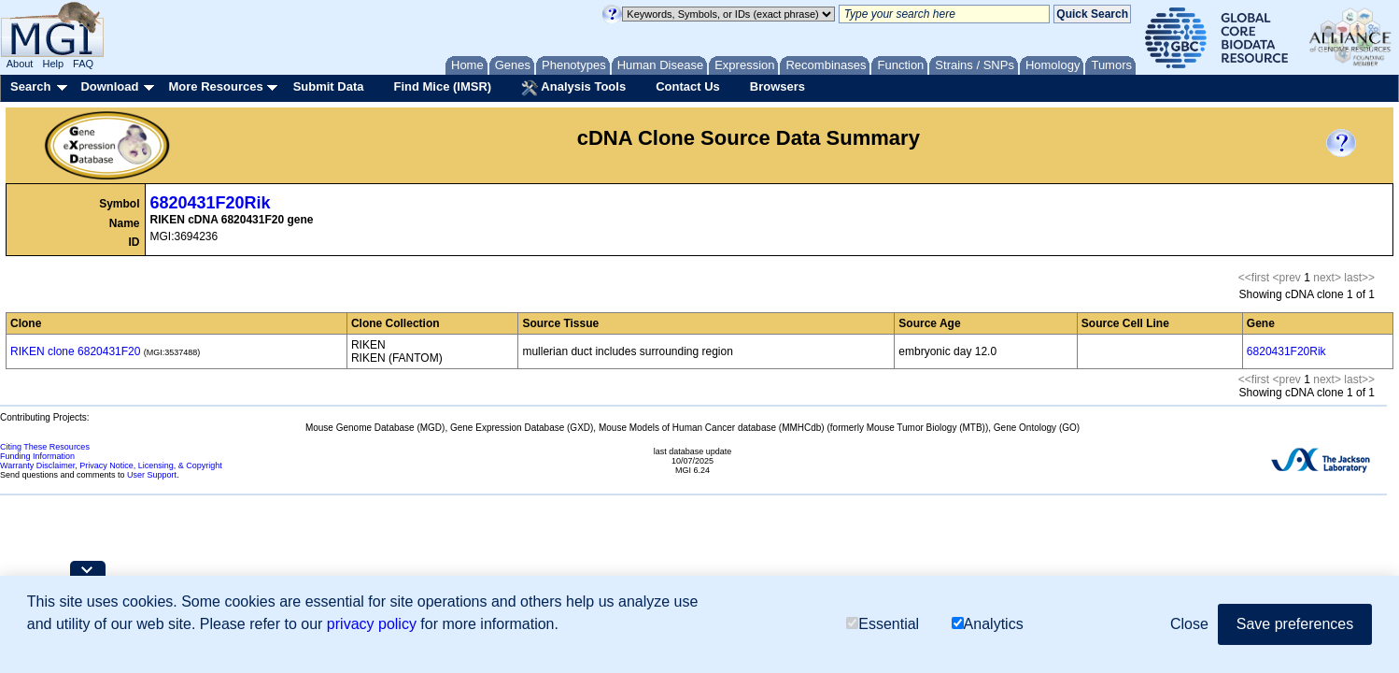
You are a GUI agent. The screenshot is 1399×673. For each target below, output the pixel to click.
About (20, 63)
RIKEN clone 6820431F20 (75, 351)
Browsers (777, 86)
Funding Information (37, 456)
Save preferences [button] (1294, 624)
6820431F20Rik (210, 202)
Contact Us (688, 86)
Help (53, 63)
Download (109, 86)
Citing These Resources (45, 446)
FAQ (83, 63)
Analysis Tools (573, 87)
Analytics (988, 624)
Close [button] (1189, 624)
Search (30, 86)
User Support (152, 475)
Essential (882, 624)
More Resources (215, 86)
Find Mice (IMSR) (442, 86)
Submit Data (328, 86)
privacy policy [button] (372, 624)
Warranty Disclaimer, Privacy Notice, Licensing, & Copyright (111, 465)
